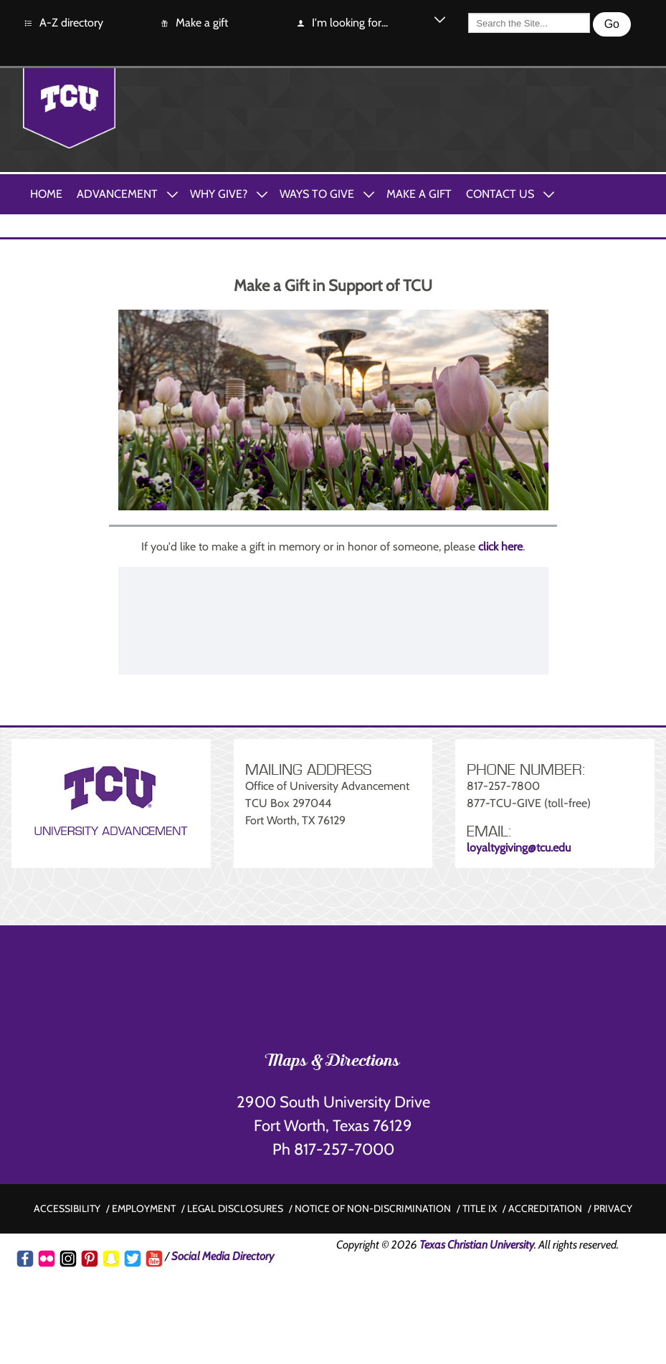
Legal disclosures (235, 1208)
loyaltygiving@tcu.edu (519, 847)
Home (46, 194)
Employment (144, 1208)
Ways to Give (317, 194)
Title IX (479, 1208)
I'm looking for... (341, 23)
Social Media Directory (222, 1256)
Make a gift (193, 23)
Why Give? (218, 194)
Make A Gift (419, 194)
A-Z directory (63, 23)
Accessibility (67, 1208)
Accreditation (545, 1208)
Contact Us (500, 194)
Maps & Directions (333, 1062)
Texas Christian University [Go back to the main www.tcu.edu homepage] (476, 1244)
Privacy (613, 1208)
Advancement (117, 194)
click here (500, 546)
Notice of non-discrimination (373, 1208)
